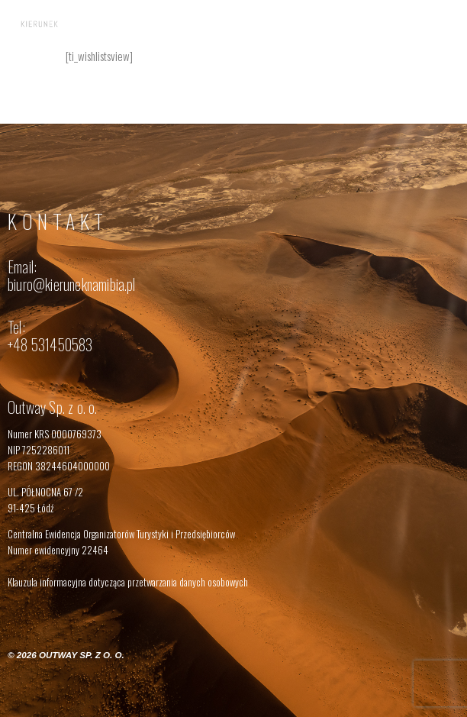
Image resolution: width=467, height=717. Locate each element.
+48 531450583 (50, 345)
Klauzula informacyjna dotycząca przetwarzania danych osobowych (128, 581)
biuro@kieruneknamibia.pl (72, 284)
